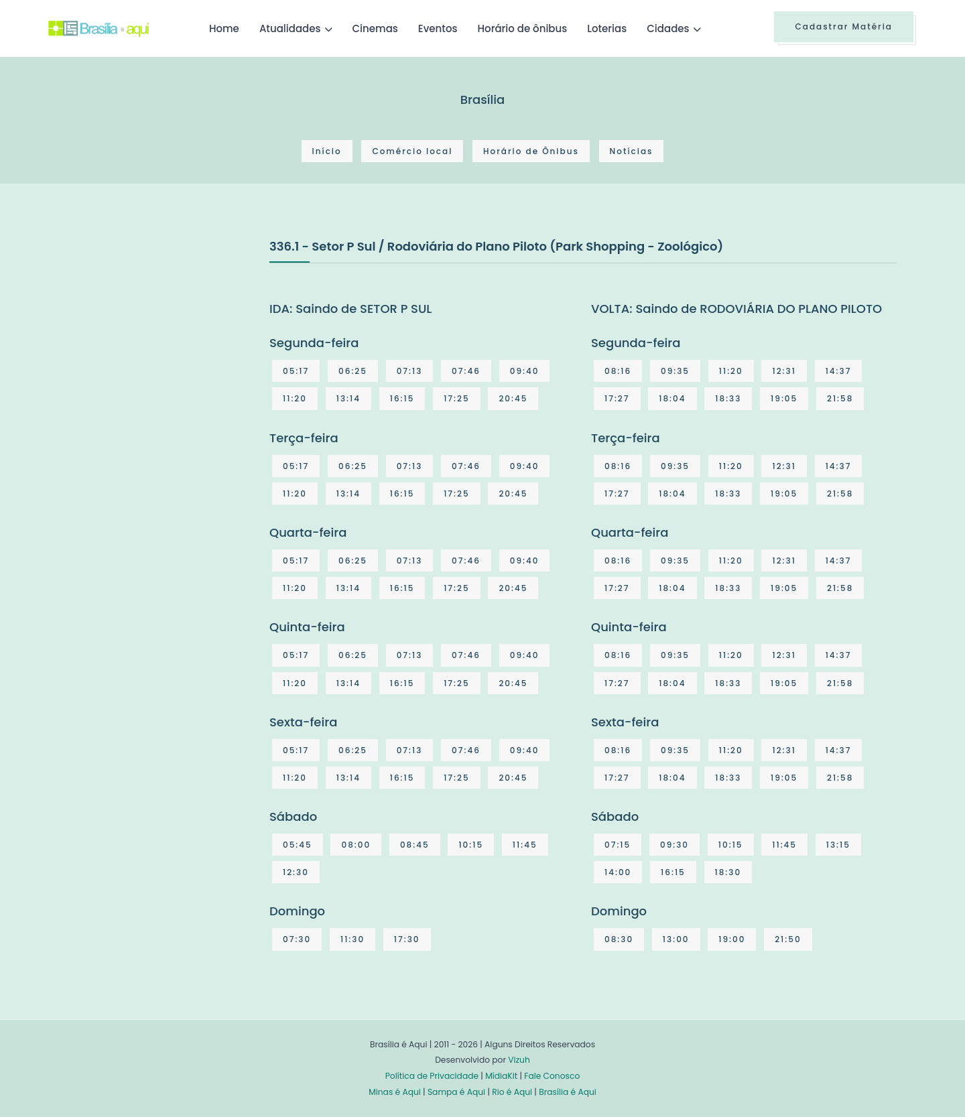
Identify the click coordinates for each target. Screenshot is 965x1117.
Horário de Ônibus (531, 151)
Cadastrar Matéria (844, 26)
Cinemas (375, 28)
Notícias (631, 151)
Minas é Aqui (395, 1092)
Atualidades (290, 28)
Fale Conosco (552, 1075)
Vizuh (519, 1059)
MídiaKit (501, 1075)
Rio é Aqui (512, 1092)
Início (327, 151)
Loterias (607, 28)
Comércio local (412, 151)
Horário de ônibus (522, 28)
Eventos (438, 28)
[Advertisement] (148, 337)
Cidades (668, 28)
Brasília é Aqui (567, 1092)
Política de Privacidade (431, 1075)
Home (224, 28)
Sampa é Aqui (456, 1092)
